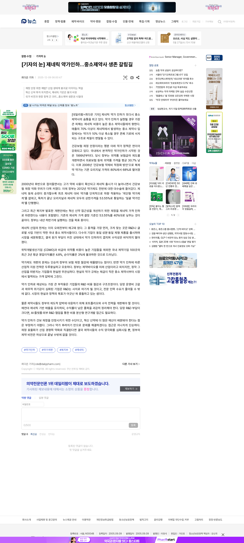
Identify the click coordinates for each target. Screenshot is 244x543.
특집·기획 (144, 21)
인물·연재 (128, 21)
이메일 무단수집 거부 (178, 519)
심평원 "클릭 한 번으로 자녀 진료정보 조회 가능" (172, 246)
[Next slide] (56, 40)
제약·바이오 (77, 21)
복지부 (64, 349)
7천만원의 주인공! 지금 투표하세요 (168, 87)
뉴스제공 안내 (69, 519)
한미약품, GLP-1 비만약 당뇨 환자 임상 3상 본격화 (173, 237)
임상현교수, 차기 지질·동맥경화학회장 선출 (176, 109)
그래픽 (175, 21)
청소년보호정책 (126, 519)
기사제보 (209, 21)
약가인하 (30, 349)
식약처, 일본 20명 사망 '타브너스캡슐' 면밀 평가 (172, 242)
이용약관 (86, 519)
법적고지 (144, 519)
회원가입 (196, 21)
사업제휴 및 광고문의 (46, 519)
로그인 (184, 21)
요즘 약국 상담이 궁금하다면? (166, 70)
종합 (46, 21)
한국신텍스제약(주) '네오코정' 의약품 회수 (171, 78)
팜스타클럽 (53, 36)
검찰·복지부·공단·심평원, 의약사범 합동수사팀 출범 (173, 233)
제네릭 (80, 349)
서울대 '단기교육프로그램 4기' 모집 (168, 74)
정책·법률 (60, 21)
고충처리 (199, 519)
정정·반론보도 (215, 519)
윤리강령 (158, 519)
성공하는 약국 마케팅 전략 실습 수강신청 (171, 91)
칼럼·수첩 (112, 21)
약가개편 (48, 349)
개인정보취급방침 (104, 519)
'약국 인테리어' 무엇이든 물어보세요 (168, 100)
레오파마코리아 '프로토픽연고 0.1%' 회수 (171, 83)
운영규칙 (136, 434)
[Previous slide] (52, 40)
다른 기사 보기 (131, 364)
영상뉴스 (160, 21)
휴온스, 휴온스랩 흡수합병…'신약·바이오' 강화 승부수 (173, 229)
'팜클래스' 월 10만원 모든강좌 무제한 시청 (171, 95)
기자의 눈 (41, 56)
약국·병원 (95, 21)
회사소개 (26, 519)
